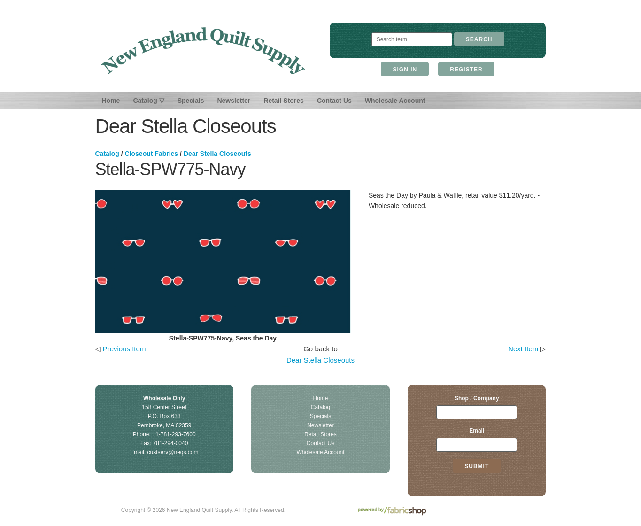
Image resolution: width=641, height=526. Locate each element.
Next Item (523, 349)
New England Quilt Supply (203, 50)
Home (111, 100)
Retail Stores (283, 100)
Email (476, 430)
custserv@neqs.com (173, 452)
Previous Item (124, 349)
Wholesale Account (395, 100)
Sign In (405, 69)
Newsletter (233, 100)
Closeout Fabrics (151, 153)
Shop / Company (477, 398)
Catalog (107, 153)
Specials (191, 100)
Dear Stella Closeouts (217, 153)
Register (466, 69)
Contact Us (334, 100)
